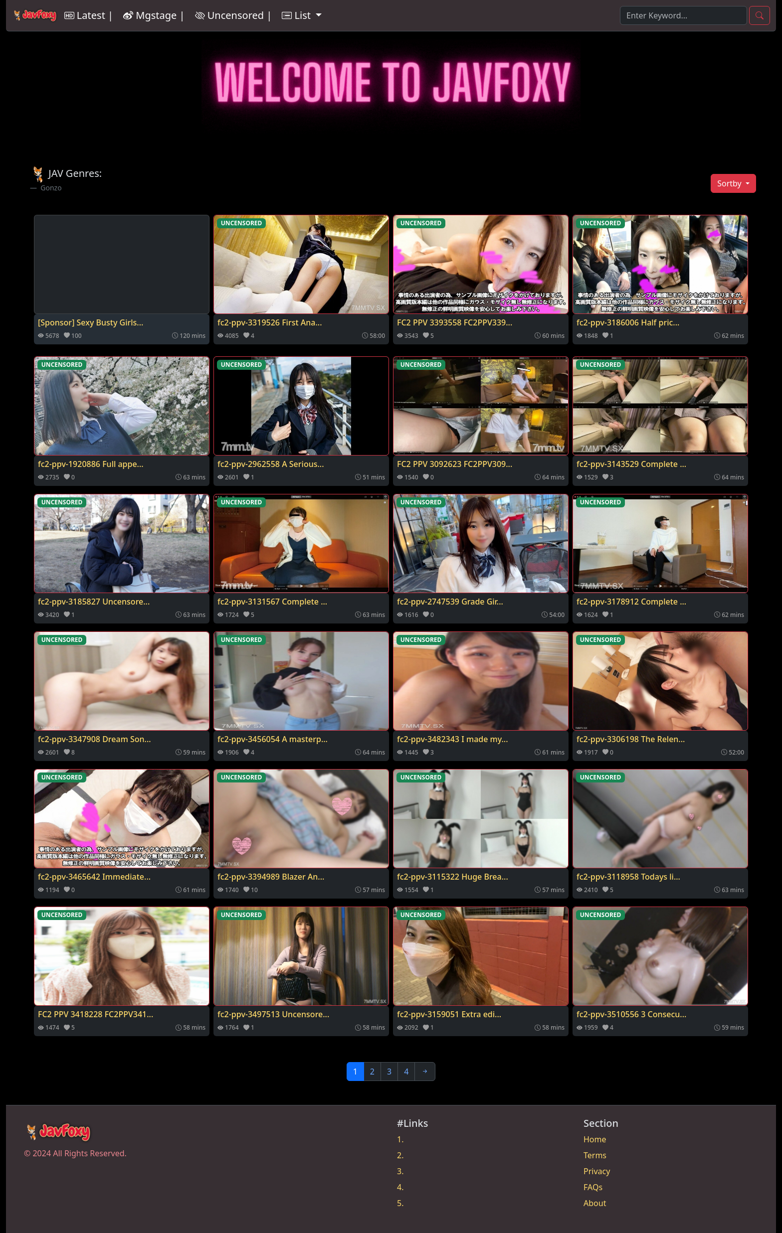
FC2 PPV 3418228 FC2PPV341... (95, 1014)
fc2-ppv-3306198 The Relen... (631, 739)
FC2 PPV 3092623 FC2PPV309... (454, 464)
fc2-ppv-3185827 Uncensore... (94, 601)
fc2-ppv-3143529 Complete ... (631, 464)
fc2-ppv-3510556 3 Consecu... (631, 1014)
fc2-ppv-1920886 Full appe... (91, 464)
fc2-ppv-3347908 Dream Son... (94, 739)
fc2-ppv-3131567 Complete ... (272, 601)
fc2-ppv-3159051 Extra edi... (449, 1014)
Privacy (597, 1171)
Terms (595, 1155)
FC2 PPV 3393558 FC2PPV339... (454, 322)
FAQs (593, 1187)
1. (400, 1139)
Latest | (88, 15)
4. (400, 1187)
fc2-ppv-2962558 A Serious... (270, 464)
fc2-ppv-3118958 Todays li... (628, 876)
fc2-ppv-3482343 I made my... (452, 739)
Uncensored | (233, 15)
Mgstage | (154, 15)
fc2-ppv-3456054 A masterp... (272, 739)
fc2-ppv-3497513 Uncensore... (273, 1014)
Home (595, 1139)
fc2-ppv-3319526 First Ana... (269, 322)
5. (400, 1203)
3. (400, 1171)
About (595, 1203)
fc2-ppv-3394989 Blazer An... (270, 876)
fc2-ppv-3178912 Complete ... (631, 601)
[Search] (683, 15)
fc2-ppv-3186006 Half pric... (628, 322)
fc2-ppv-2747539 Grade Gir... (450, 601)
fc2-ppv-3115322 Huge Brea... (452, 876)
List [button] (297, 15)
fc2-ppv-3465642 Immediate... (94, 876)
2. (400, 1155)
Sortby (730, 183)
